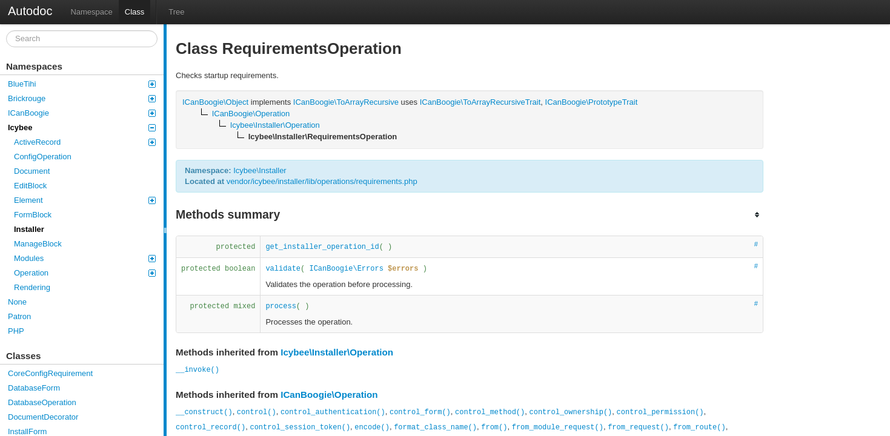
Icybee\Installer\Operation (337, 352)
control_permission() (660, 412)
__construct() (204, 412)
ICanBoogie (82, 112)
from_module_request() (557, 427)
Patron (19, 316)
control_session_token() (300, 427)
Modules (85, 258)
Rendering (32, 287)
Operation (85, 272)
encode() (372, 427)
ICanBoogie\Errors (346, 269)
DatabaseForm (34, 387)
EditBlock (30, 185)
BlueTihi (82, 83)
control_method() (490, 412)
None (17, 301)
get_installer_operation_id (322, 247)
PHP (16, 330)
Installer (29, 229)
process (280, 306)
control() (256, 412)
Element (85, 200)
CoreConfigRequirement (50, 373)
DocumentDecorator (43, 416)
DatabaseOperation (42, 402)
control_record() (210, 427)
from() (494, 427)
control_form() (420, 412)
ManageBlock (38, 243)
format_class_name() (435, 427)
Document (32, 171)
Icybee (82, 127)
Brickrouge (82, 98)
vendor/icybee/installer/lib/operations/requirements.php (322, 181)
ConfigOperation (42, 156)
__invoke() (197, 370)
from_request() (638, 427)
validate (283, 269)
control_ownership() (570, 412)
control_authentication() (333, 412)
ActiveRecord (85, 142)
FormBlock (32, 214)
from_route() (699, 427)
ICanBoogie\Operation (329, 394)
